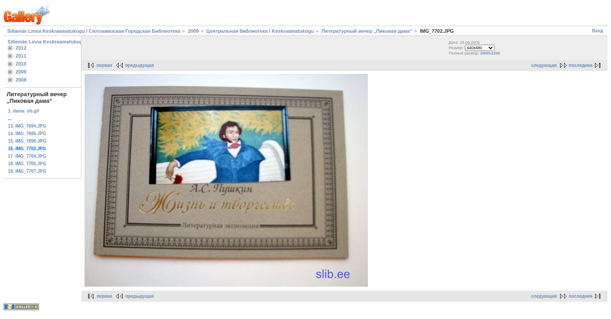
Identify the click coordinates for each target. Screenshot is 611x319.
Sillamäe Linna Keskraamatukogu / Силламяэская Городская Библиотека (93, 31)
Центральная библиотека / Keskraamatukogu (260, 31)
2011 (21, 55)
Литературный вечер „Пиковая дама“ (367, 31)
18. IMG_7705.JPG (27, 163)
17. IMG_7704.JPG (27, 156)
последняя (580, 65)
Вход (597, 30)
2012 (21, 48)
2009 (193, 31)
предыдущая (139, 65)
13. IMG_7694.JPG (27, 126)
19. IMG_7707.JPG (27, 171)
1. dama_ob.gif (23, 111)
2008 (21, 79)
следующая (544, 65)
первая (104, 65)
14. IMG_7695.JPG (27, 133)
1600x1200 (490, 53)
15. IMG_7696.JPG (27, 141)
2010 (21, 63)
